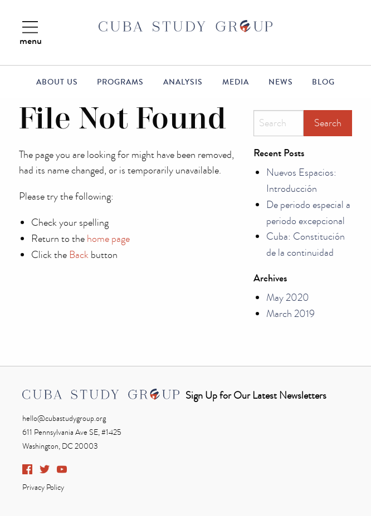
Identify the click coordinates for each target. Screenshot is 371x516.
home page (108, 239)
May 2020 (287, 298)
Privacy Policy (43, 487)
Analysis (183, 82)
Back (79, 255)
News (281, 82)
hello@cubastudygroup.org (64, 418)
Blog (323, 82)
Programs (120, 82)
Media (235, 82)
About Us (57, 82)
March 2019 (290, 314)
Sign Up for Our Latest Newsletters (256, 396)
